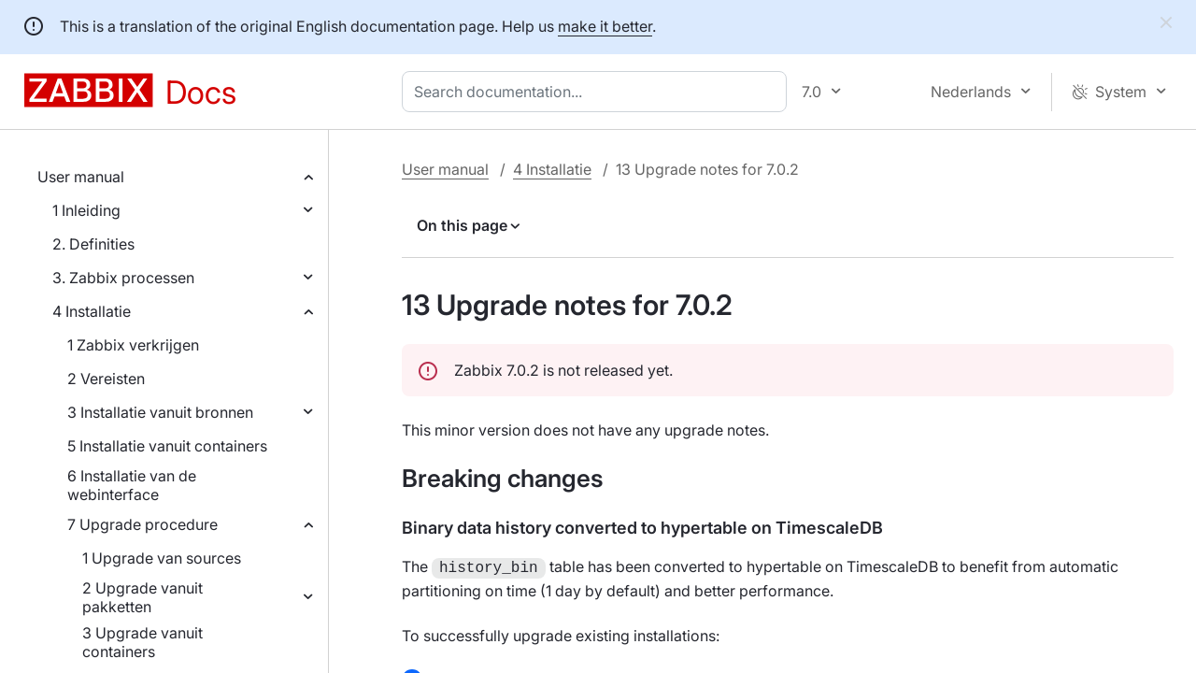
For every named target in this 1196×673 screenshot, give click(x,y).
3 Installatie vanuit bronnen (160, 412)
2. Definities (93, 244)
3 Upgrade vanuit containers (142, 642)
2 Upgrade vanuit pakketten (142, 597)
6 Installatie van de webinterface (131, 485)
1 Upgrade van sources (161, 558)
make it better (605, 26)
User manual (80, 176)
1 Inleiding (86, 210)
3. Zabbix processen (123, 277)
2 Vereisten (106, 378)
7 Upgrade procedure (142, 524)
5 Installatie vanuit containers (167, 446)
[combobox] (598, 91)
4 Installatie (91, 311)
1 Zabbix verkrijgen (133, 345)
